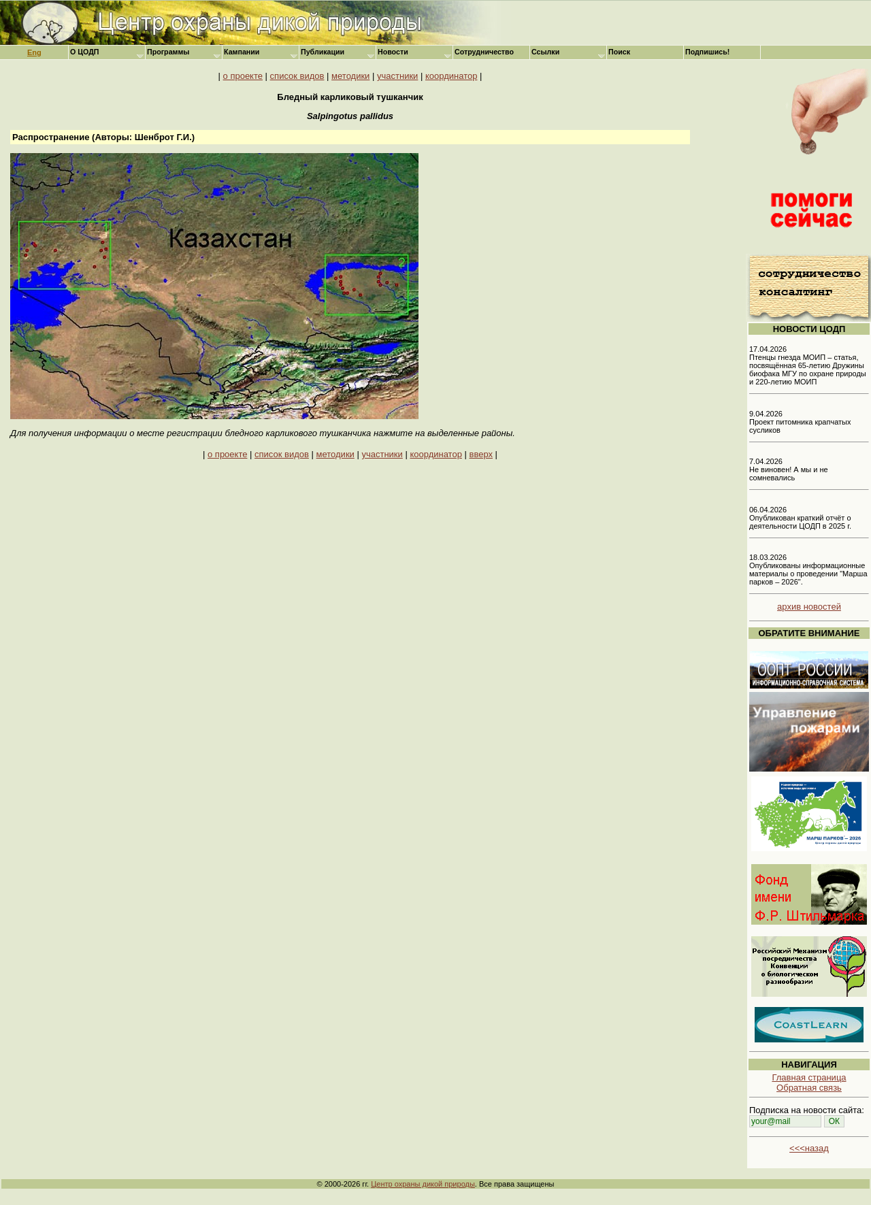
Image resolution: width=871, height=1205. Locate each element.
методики (350, 76)
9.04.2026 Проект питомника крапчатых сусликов (800, 422)
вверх (481, 454)
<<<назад (809, 1148)
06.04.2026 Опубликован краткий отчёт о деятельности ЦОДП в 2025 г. (800, 518)
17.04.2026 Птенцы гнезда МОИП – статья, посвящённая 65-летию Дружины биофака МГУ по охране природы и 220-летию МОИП (807, 365)
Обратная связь (809, 1088)
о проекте (243, 76)
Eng (34, 52)
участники (397, 76)
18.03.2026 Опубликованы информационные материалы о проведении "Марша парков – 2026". (808, 569)
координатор (451, 76)
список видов (297, 76)
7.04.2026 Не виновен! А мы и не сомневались (788, 469)
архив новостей (809, 606)
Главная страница (809, 1077)
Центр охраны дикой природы (423, 1184)
